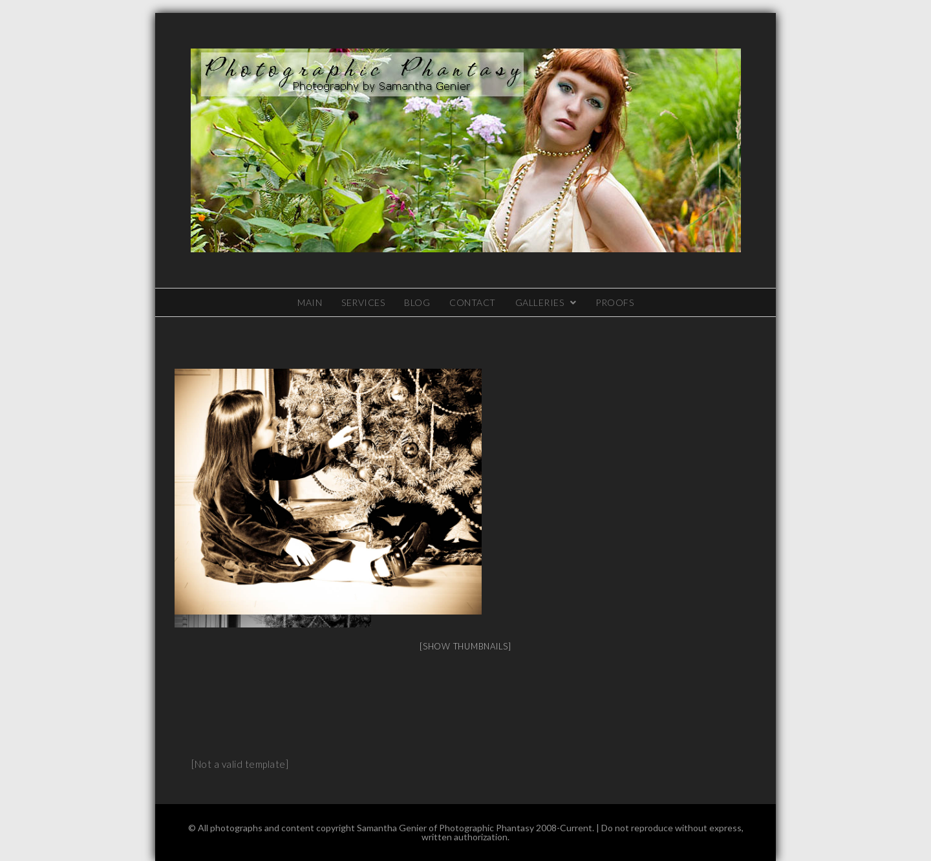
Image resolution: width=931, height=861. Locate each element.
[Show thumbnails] (465, 646)
